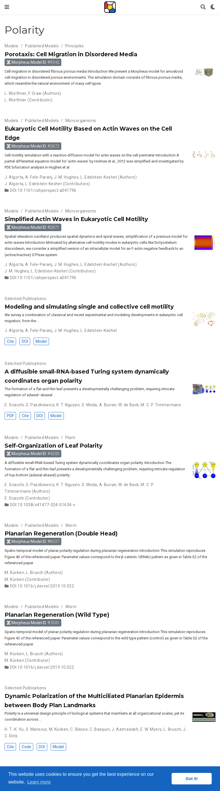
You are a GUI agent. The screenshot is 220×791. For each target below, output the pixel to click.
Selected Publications (25, 298)
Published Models (42, 46)
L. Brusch (35, 572)
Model (41, 341)
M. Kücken (14, 572)
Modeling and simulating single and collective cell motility (89, 306)
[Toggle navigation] (7, 7)
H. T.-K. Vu (14, 729)
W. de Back (128, 405)
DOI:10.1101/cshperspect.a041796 (43, 190)
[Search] (203, 7)
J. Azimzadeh (125, 729)
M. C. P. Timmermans (161, 405)
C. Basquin (100, 729)
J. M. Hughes (66, 177)
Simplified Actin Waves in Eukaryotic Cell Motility (76, 219)
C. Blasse (79, 729)
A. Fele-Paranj (38, 177)
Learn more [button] (39, 782)
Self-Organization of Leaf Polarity (54, 445)
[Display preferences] (212, 7)
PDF (10, 415)
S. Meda (89, 405)
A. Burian (108, 405)
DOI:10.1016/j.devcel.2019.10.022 (42, 586)
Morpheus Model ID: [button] (33, 62)
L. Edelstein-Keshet (98, 177)
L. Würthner (15, 93)
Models (12, 46)
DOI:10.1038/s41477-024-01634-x (42, 504)
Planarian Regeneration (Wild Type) (57, 614)
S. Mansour (36, 729)
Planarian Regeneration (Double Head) (61, 533)
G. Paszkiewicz (40, 405)
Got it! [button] (192, 778)
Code (26, 746)
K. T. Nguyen (68, 405)
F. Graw (35, 93)
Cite (10, 341)
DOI (25, 341)
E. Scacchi (14, 405)
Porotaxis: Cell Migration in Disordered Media (71, 54)
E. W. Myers (151, 729)
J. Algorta (14, 177)
